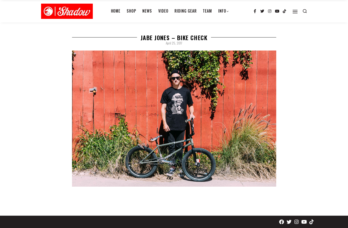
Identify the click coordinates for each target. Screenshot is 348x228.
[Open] (295, 12)
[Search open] (305, 11)
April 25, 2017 (174, 43)
